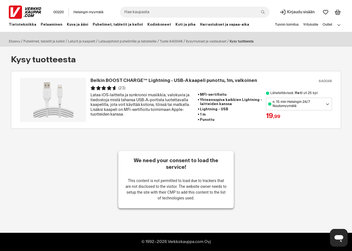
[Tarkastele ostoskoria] (337, 12)
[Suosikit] (325, 12)
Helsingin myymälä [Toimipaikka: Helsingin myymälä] (88, 12)
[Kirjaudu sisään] (297, 12)
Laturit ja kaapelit (81, 41)
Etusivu (14, 41)
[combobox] (195, 12)
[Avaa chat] (339, 238)
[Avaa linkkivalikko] (338, 24)
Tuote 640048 (171, 41)
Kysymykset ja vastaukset (206, 41)
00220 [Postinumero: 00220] (58, 12)
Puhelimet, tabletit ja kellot (44, 41)
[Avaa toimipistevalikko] (299, 104)
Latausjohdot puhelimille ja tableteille (127, 41)
